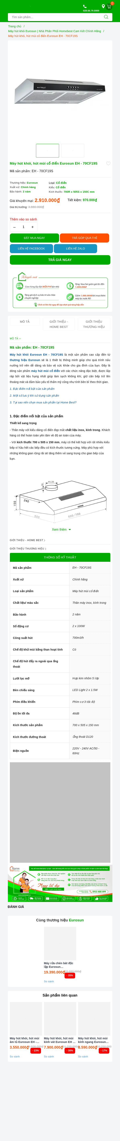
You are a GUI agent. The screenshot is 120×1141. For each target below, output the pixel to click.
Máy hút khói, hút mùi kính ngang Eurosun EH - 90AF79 (93, 1040)
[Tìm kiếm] (106, 17)
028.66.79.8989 (91, 10)
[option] (60, 90)
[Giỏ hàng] (109, 6)
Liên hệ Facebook (31, 248)
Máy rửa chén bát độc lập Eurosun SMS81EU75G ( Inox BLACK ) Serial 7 (58, 965)
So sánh (49, 981)
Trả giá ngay (60, 260)
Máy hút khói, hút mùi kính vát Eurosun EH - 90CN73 (59, 1040)
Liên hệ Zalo (75, 248)
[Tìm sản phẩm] (54, 17)
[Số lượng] (23, 226)
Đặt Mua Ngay (34, 237)
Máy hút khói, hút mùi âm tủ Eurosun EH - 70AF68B (24, 1040)
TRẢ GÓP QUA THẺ (84, 237)
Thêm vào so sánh (23, 219)
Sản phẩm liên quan (60, 995)
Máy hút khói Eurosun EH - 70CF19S (36, 354)
